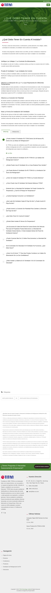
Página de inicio (7, 555)
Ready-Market (31, 590)
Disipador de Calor (21, 455)
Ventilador (18, 453)
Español (47, 1)
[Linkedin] (5, 513)
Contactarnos (33, 455)
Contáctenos (6, 561)
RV (16, 398)
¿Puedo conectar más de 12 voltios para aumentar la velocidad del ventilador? (26, 239)
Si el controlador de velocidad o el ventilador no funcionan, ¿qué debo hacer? (25, 247)
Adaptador (42, 453)
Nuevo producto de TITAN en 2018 (36, 526)
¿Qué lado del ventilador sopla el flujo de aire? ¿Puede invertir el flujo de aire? (25, 202)
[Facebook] (1, 513)
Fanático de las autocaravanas (35, 451)
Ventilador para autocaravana (29, 398)
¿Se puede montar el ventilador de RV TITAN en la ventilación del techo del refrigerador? (25, 171)
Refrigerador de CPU (7, 453)
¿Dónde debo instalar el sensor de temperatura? (20, 221)
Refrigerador (13, 453)
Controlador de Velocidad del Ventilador (10, 455)
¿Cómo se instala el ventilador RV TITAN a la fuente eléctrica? (25, 178)
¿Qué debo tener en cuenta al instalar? (18, 216)
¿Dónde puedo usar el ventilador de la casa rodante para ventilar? (26, 165)
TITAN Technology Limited (25, 589)
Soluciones (6, 569)
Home (25, 24)
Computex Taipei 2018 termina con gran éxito (37, 518)
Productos (5, 563)
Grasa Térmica (28, 453)
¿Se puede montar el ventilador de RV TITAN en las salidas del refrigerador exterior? (25, 159)
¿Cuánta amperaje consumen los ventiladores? (20, 196)
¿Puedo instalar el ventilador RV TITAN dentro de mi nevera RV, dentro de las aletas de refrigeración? (25, 139)
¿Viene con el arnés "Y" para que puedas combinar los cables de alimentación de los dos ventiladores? (26, 254)
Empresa (5, 558)
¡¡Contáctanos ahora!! (42, 466)
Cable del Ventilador (35, 453)
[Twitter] (3, 513)
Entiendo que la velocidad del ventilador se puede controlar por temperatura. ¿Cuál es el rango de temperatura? (25, 189)
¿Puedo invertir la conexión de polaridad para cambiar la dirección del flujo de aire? (26, 209)
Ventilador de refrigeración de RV (12, 566)
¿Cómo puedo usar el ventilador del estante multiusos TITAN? (24, 183)
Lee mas (9, 153)
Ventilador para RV (7, 398)
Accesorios (23, 453)
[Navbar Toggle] (48, 5)
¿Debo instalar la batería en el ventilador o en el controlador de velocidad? (25, 262)
